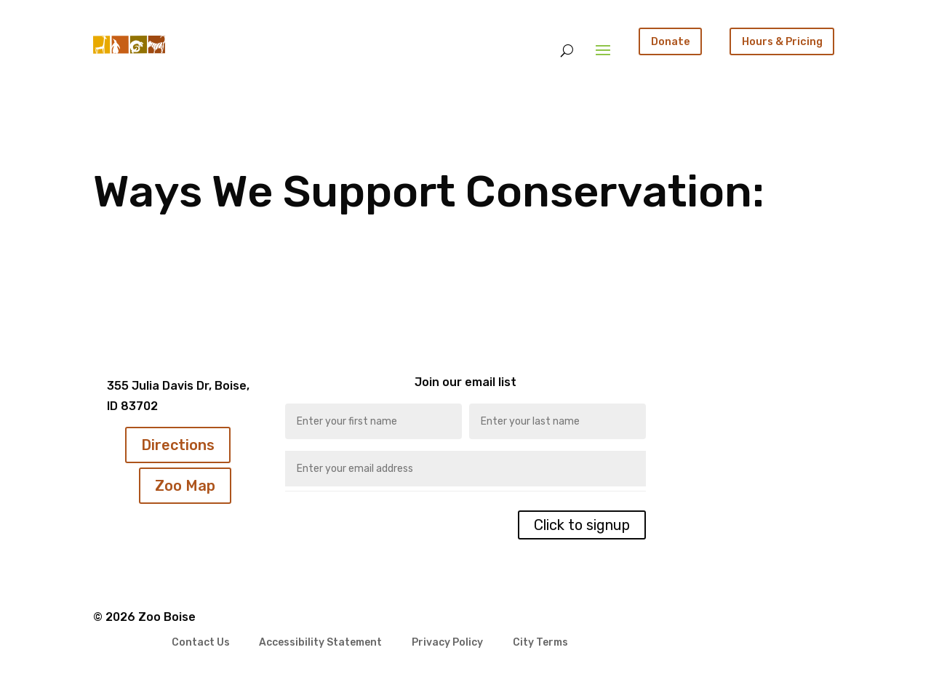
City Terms (540, 643)
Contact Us (201, 643)
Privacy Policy (447, 643)
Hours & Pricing (782, 41)
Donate (670, 41)
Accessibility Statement (320, 643)
